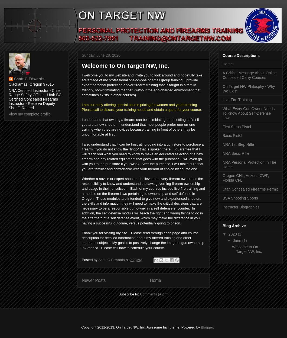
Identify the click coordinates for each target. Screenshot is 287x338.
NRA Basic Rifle (236, 153)
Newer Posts (94, 280)
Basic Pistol (232, 135)
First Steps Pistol (237, 127)
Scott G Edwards (29, 79)
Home (155, 280)
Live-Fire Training (237, 100)
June (237, 241)
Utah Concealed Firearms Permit (250, 189)
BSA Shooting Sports (240, 198)
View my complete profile (30, 114)
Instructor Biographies (241, 207)
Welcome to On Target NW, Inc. (125, 65)
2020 (233, 234)
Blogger (207, 327)
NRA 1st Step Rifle (238, 144)
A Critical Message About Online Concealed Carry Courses (250, 75)
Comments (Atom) (154, 294)
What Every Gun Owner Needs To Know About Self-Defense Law (249, 113)
